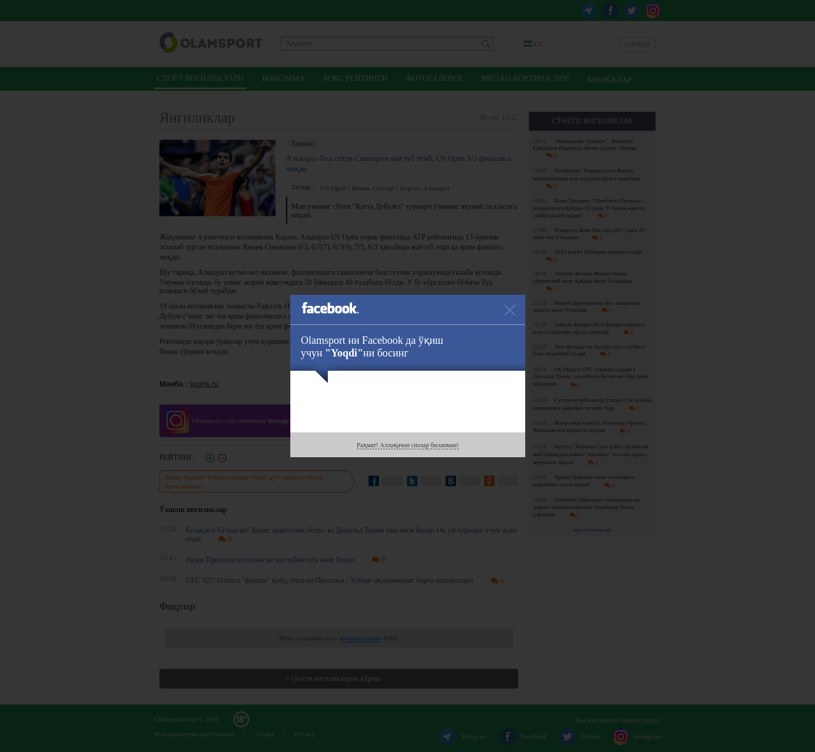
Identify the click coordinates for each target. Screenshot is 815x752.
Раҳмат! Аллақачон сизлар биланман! (408, 445)
